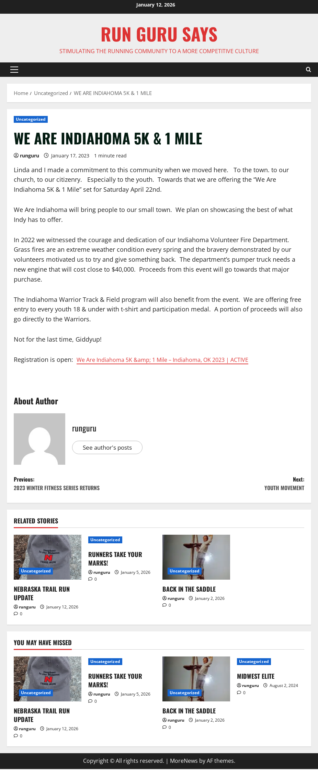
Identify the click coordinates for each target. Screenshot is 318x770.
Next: (231, 485)
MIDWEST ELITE (255, 678)
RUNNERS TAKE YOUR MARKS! (115, 561)
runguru (29, 155)
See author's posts (109, 447)
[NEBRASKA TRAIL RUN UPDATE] (47, 559)
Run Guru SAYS (159, 34)
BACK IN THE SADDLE (189, 591)
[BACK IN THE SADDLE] (196, 559)
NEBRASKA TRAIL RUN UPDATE (42, 595)
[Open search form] (308, 69)
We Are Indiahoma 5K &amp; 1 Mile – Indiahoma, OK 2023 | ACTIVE (174, 359)
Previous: (86, 485)
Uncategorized (31, 119)
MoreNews (184, 763)
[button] (14, 69)
